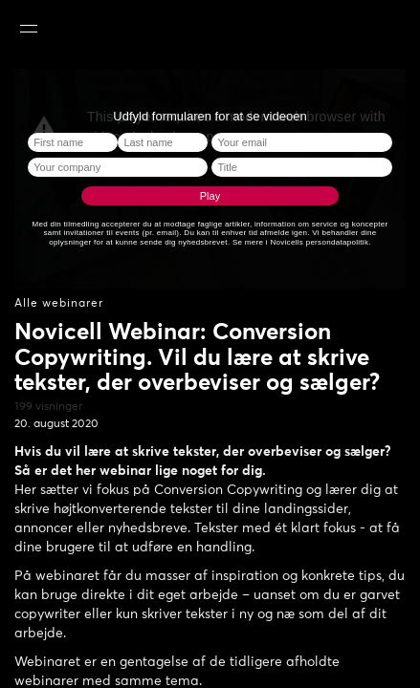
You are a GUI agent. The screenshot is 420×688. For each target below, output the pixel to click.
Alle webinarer (58, 304)
